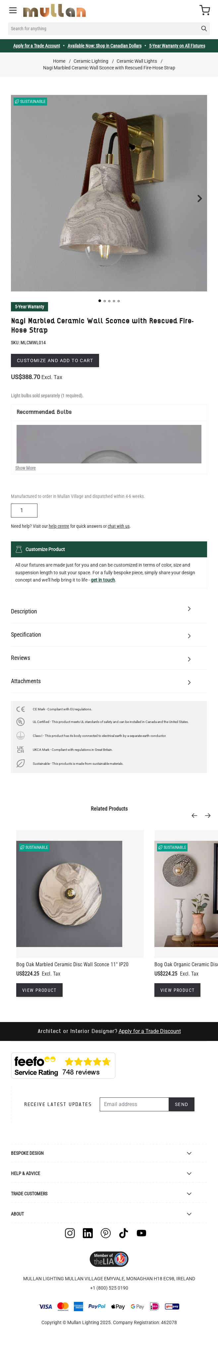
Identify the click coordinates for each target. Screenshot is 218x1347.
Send (182, 1104)
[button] (99, 300)
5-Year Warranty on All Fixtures (177, 45)
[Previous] (196, 815)
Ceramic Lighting (91, 61)
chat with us (119, 526)
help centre (59, 526)
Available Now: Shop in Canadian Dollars (104, 45)
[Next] (209, 815)
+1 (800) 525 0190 (109, 1288)
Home (59, 61)
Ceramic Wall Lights (137, 61)
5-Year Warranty (29, 306)
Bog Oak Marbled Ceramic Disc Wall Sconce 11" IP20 (72, 964)
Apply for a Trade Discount (150, 1031)
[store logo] (54, 10)
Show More (25, 468)
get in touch (103, 580)
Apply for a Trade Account (36, 45)
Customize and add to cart (55, 360)
